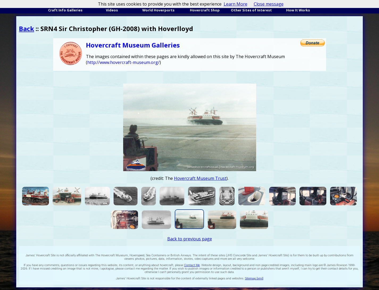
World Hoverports (158, 10)
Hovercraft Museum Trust (200, 178)
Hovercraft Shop (205, 10)
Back (26, 28)
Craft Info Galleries (65, 10)
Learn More (235, 4)
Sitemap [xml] (254, 278)
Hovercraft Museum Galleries (133, 45)
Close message (269, 4)
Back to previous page (189, 239)
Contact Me (192, 265)
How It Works (298, 10)
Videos (112, 10)
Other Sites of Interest (251, 10)
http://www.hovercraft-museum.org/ (123, 62)
